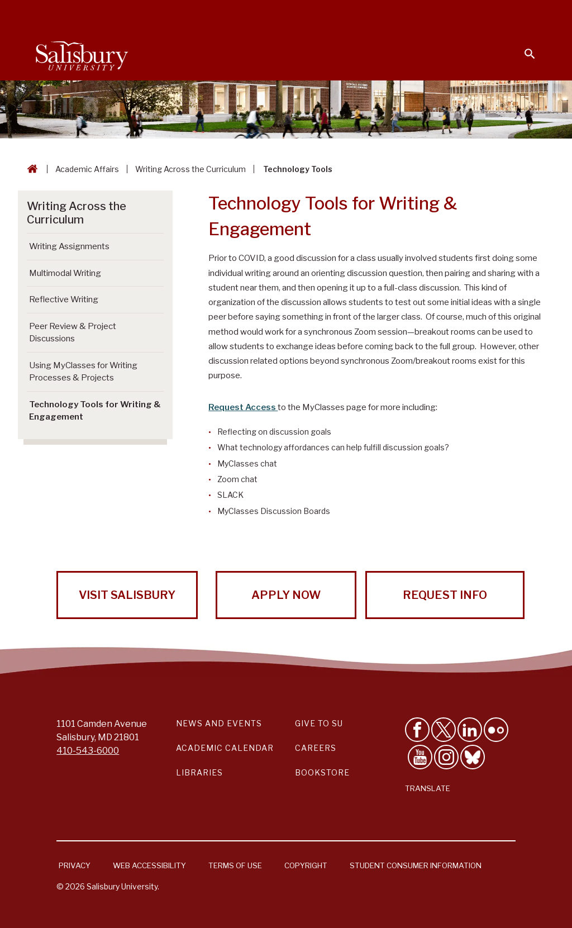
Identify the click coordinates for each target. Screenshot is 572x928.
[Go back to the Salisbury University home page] (30, 169)
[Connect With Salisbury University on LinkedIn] (469, 729)
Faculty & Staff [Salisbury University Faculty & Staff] (347, 14)
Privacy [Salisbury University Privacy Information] (74, 865)
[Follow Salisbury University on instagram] (446, 757)
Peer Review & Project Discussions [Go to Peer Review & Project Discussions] (72, 332)
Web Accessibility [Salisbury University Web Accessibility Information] (149, 865)
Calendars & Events (203, 14)
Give (514, 14)
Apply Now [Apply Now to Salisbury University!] (286, 595)
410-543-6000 (87, 750)
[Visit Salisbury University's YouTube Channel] (420, 757)
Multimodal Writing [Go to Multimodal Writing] (65, 273)
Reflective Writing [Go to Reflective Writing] (63, 299)
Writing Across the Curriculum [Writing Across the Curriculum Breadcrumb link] (190, 169)
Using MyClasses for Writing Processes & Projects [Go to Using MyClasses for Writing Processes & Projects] (83, 371)
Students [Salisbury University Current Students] (280, 14)
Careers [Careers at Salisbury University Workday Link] (315, 748)
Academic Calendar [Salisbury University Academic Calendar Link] (225, 748)
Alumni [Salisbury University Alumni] (460, 14)
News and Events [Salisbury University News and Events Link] (219, 723)
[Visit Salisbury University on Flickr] (496, 729)
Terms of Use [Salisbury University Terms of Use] (235, 865)
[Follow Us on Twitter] (443, 729)
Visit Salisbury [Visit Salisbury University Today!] (127, 595)
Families (412, 14)
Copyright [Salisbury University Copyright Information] (305, 865)
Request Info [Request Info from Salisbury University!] (445, 595)
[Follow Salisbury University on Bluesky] (472, 757)
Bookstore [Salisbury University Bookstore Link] (322, 772)
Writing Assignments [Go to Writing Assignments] (69, 246)
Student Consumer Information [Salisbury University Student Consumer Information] (416, 865)
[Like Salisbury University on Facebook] (417, 729)
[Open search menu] (522, 47)
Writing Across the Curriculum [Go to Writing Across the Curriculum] (76, 212)
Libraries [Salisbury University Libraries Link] (199, 772)
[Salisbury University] (81, 53)
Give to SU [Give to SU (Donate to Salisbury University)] (319, 723)
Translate (427, 788)
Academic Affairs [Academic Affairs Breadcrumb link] (87, 169)
